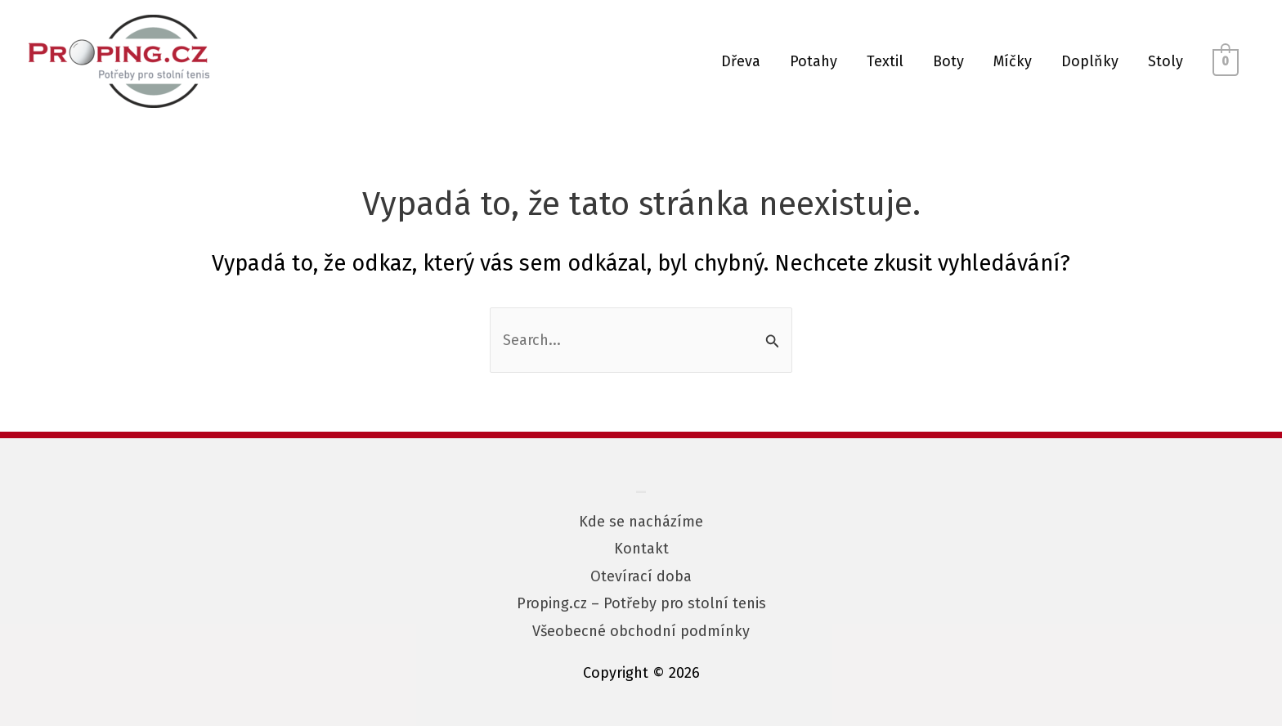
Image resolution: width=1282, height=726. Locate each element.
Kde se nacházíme (641, 522)
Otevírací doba (641, 576)
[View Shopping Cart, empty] (1226, 61)
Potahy (813, 61)
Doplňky (1089, 61)
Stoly (1165, 61)
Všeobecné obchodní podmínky (641, 631)
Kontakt (641, 549)
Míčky (1012, 61)
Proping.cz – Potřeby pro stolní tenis (641, 603)
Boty (948, 61)
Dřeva (740, 61)
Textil (885, 61)
